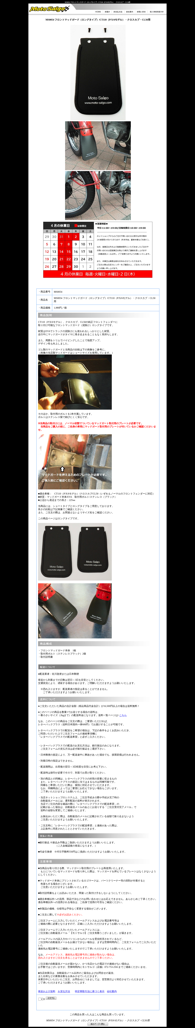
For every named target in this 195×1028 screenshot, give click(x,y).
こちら (123, 715)
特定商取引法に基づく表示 (89, 991)
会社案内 (112, 991)
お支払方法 (64, 991)
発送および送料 (46, 991)
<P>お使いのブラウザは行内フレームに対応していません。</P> (61, 1002)
